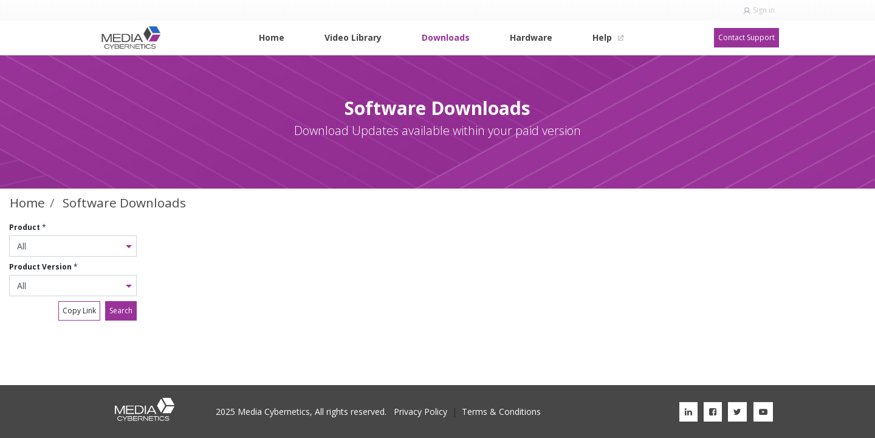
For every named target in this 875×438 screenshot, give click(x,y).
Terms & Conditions (501, 411)
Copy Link (79, 310)
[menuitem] (271, 37)
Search (120, 310)
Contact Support (746, 37)
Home (27, 202)
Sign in (764, 10)
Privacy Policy (420, 411)
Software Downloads (124, 202)
